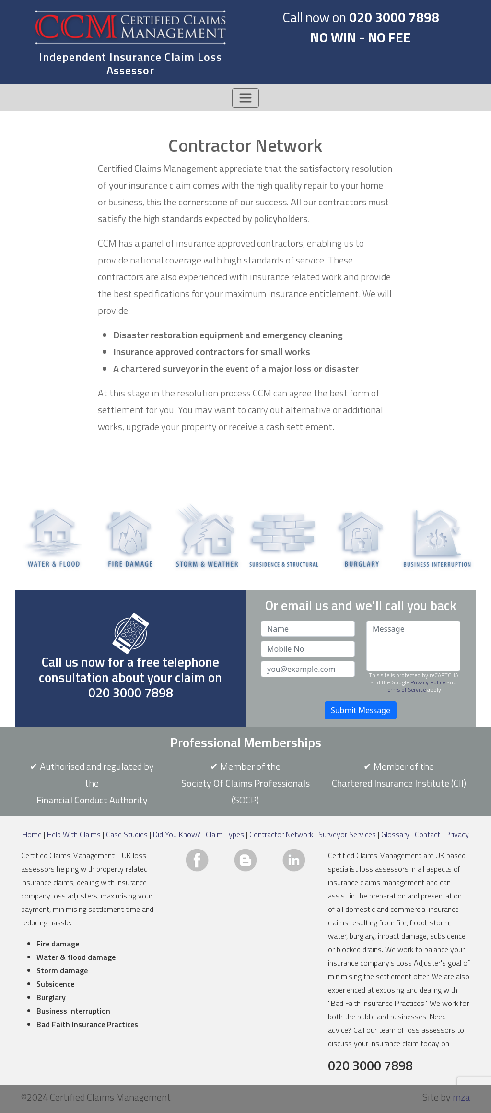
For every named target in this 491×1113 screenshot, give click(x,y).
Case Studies (127, 834)
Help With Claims (74, 834)
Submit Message (360, 710)
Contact (427, 834)
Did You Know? (176, 834)
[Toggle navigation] (245, 98)
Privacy (457, 834)
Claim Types (225, 834)
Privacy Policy (427, 682)
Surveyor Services (347, 834)
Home (32, 834)
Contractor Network (281, 834)
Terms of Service (405, 689)
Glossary (395, 834)
